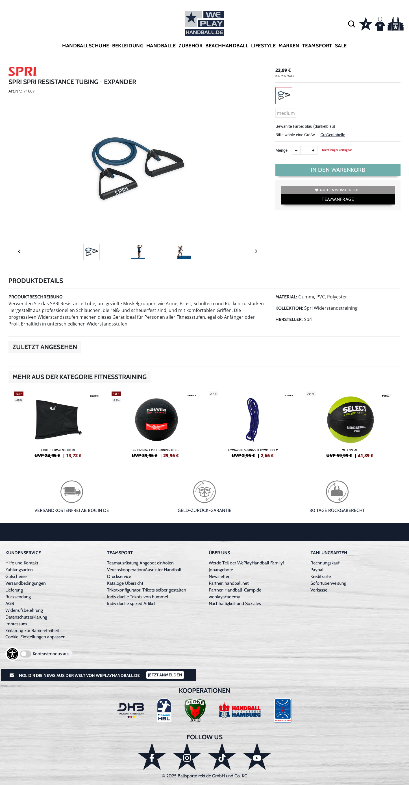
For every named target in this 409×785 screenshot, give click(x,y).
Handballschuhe (85, 46)
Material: (286, 297)
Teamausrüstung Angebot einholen (140, 563)
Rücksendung (18, 596)
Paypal (316, 569)
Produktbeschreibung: (36, 297)
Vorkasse (318, 590)
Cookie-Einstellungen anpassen (35, 636)
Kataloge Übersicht (125, 583)
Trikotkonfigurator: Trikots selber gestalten (146, 590)
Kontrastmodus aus (51, 653)
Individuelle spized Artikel (131, 603)
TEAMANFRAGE (338, 199)
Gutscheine (16, 576)
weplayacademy (224, 596)
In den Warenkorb (338, 169)
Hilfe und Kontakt (21, 563)
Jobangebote (221, 569)
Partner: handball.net (229, 583)
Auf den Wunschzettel (338, 190)
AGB (9, 603)
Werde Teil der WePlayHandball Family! (246, 563)
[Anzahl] (305, 150)
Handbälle (161, 46)
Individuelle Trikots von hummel (137, 596)
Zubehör (191, 46)
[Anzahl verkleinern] (296, 150)
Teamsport (317, 46)
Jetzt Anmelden (165, 675)
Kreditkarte (320, 576)
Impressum (16, 623)
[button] (351, 23)
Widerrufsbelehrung (24, 610)
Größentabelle (332, 135)
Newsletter (219, 576)
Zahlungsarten (19, 569)
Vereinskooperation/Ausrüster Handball (144, 569)
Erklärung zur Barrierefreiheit (32, 630)
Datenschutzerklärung (26, 617)
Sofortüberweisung (328, 583)
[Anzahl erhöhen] (313, 150)
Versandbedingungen (25, 583)
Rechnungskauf (325, 563)
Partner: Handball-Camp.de (235, 590)
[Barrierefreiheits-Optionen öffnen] (12, 654)
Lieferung (14, 590)
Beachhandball (226, 46)
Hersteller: (289, 319)
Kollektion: (289, 308)
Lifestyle (263, 46)
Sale (341, 46)
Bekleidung (128, 46)
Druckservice (119, 576)
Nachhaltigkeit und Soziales (235, 603)
